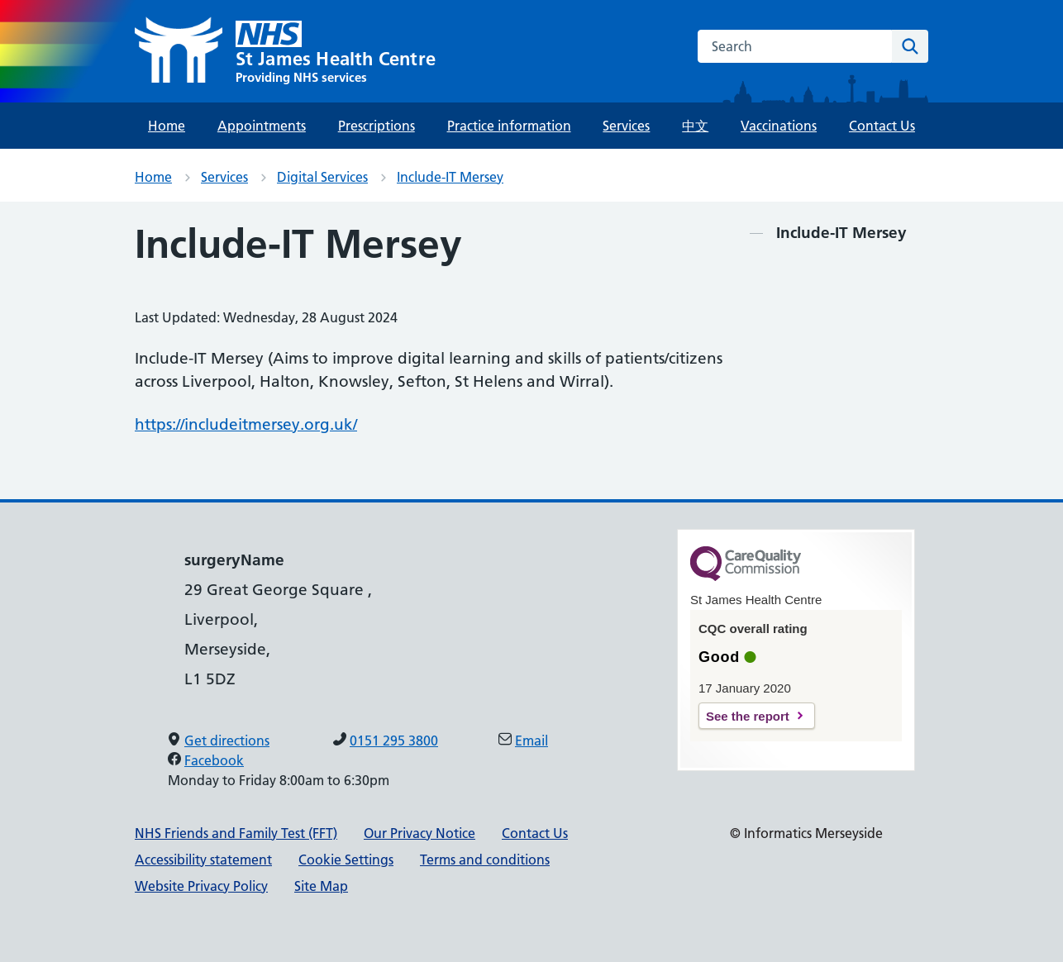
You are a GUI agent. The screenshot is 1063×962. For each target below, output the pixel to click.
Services (626, 125)
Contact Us (882, 125)
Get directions (226, 740)
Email (531, 740)
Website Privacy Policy (201, 886)
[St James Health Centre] (285, 51)
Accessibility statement (203, 859)
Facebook (214, 760)
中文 (695, 125)
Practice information (509, 125)
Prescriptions (376, 125)
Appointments (261, 125)
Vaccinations (779, 125)
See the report (747, 716)
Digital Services (322, 177)
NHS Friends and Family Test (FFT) (236, 833)
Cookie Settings (345, 859)
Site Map (321, 886)
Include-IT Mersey (450, 177)
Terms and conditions (485, 859)
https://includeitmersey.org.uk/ (246, 424)
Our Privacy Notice (419, 833)
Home (166, 125)
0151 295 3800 (394, 740)
